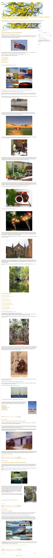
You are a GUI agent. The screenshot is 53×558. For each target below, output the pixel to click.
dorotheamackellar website (26, 54)
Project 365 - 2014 (16, 18)
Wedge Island (20, 458)
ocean (13, 550)
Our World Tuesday (3, 406)
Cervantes (7, 458)
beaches (4, 458)
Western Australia (24, 458)
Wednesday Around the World (5, 407)
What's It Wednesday (4, 408)
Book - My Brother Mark (9, 18)
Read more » (3, 455)
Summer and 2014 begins (6, 510)
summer (16, 550)
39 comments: (13, 416)
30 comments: (13, 457)
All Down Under (5, 317)
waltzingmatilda (14, 311)
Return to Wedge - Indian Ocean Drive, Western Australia (13, 421)
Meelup (11, 550)
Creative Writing (4, 18)
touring (17, 458)
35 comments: (13, 549)
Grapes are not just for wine (24, 186)
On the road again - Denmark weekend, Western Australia (13, 462)
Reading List (20, 18)
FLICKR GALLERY (26, 18)
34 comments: (13, 505)
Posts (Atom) (21, 555)
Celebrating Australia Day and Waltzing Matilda (11, 32)
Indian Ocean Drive (11, 458)
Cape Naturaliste (8, 550)
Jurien (15, 458)
